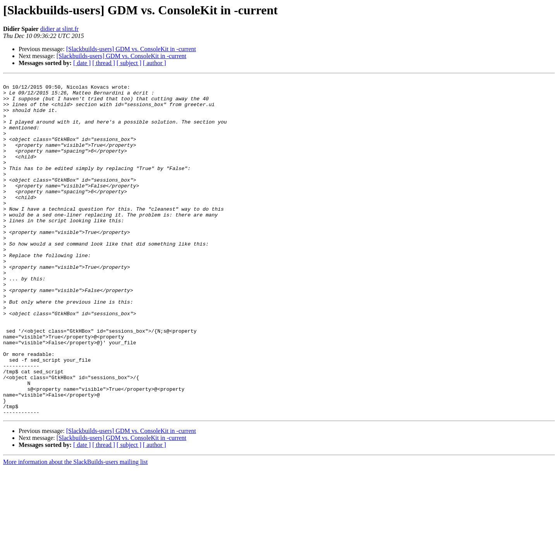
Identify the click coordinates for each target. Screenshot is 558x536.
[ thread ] (103, 63)
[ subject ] (129, 63)
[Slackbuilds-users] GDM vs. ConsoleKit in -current (131, 49)
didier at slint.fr (59, 29)
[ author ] (154, 63)
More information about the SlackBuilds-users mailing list (75, 529)
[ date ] (82, 63)
